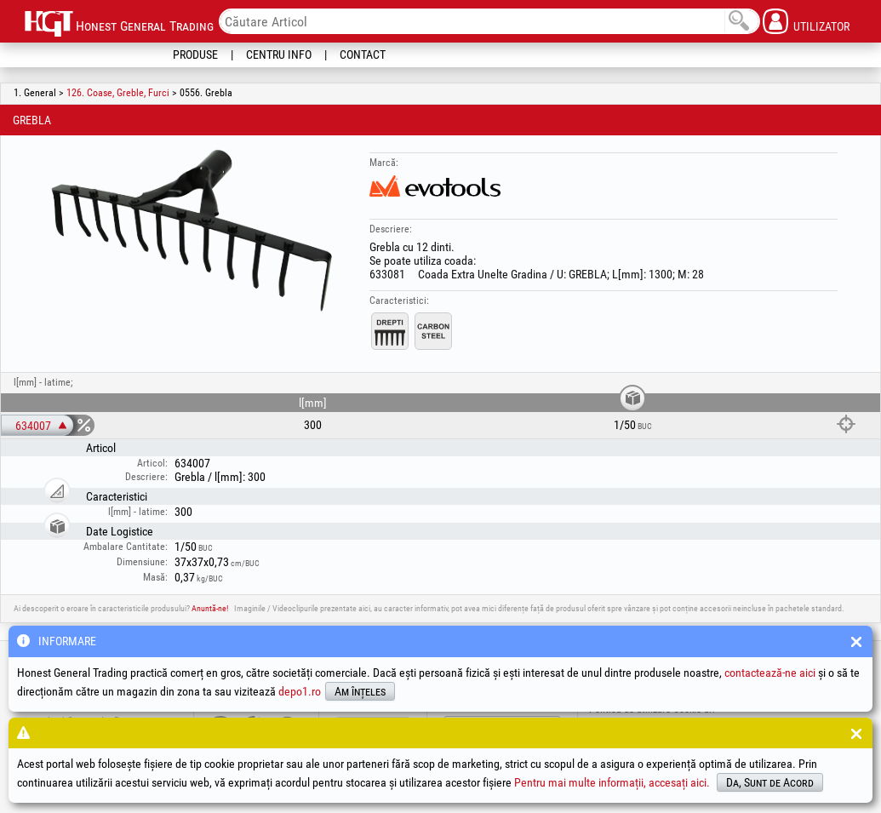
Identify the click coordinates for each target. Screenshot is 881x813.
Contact (363, 54)
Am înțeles (360, 691)
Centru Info (279, 54)
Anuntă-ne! (210, 608)
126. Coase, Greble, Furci (117, 93)
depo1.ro (299, 691)
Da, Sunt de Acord (770, 782)
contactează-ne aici (769, 672)
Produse (195, 54)
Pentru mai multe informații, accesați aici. (612, 782)
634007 (33, 425)
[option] (192, 229)
